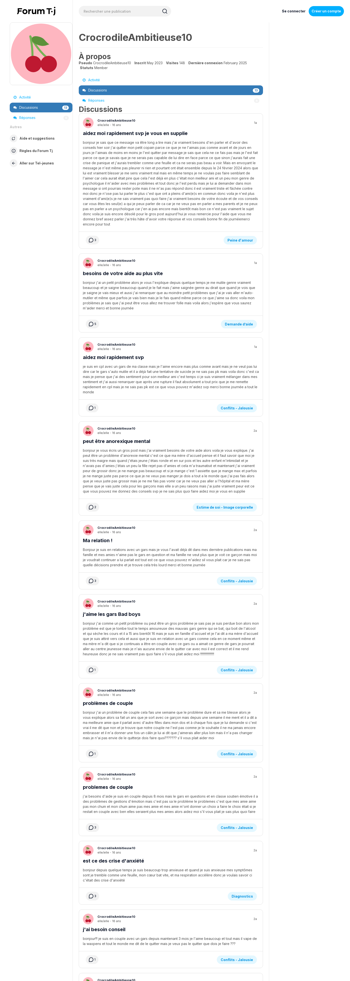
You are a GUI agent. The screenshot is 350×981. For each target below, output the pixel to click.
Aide (123, 943)
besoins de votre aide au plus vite (123, 203)
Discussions (41, 107)
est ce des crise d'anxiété (113, 692)
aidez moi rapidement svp (113, 273)
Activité (22, 97)
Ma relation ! (98, 412)
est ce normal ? (101, 825)
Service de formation (147, 943)
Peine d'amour (240, 170)
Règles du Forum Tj (227, 943)
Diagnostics (242, 728)
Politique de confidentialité (188, 943)
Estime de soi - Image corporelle (225, 379)
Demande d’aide (239, 240)
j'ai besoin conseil (104, 762)
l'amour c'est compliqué (111, 888)
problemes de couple (108, 622)
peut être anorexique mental (116, 343)
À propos (107, 943)
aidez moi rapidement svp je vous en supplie (135, 133)
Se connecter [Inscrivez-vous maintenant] (294, 11)
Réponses (41, 117)
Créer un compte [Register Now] (326, 11)
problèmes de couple (108, 552)
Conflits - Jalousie (237, 309)
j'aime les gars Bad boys (111, 482)
